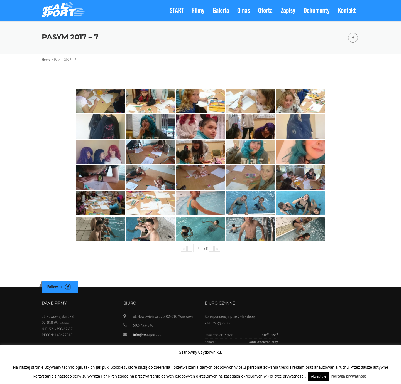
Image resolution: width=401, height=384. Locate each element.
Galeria (221, 10)
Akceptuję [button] (318, 376)
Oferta (265, 10)
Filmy (198, 10)
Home (47, 59)
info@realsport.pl (147, 337)
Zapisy (288, 10)
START (177, 10)
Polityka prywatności (349, 376)
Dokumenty (317, 10)
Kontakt (347, 10)
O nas (243, 10)
